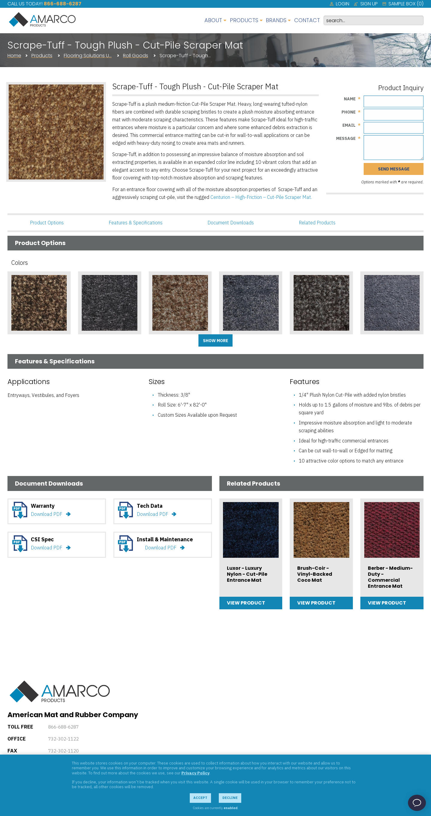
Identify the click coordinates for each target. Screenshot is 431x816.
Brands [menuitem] (276, 20)
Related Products (317, 223)
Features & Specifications (136, 223)
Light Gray (377, 339)
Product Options (47, 223)
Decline (230, 798)
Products (41, 55)
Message (346, 138)
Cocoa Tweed (169, 339)
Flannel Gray (239, 339)
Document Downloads (230, 223)
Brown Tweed (28, 339)
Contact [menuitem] (307, 20)
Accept (200, 798)
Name (350, 99)
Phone (349, 112)
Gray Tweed (309, 339)
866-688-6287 (62, 3)
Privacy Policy (195, 773)
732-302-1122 (63, 739)
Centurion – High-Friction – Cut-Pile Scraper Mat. (261, 197)
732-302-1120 (63, 751)
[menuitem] (339, 4)
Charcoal (94, 339)
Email (349, 125)
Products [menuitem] (244, 20)
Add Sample (39, 351)
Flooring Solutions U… (88, 55)
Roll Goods (135, 55)
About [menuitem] (213, 20)
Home (14, 55)
